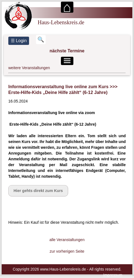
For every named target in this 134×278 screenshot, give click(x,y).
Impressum (112, 275)
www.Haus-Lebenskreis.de (63, 269)
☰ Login (19, 40)
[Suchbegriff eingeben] (41, 39)
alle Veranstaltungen (67, 239)
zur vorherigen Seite (67, 251)
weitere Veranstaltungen (29, 68)
